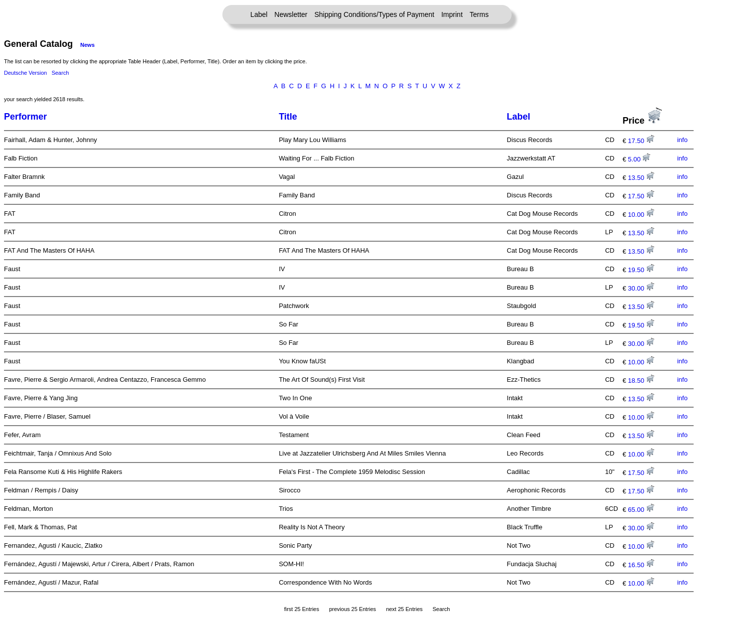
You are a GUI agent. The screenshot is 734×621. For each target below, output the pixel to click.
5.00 (639, 159)
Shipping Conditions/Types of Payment (374, 14)
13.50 (641, 177)
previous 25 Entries (352, 609)
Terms (479, 14)
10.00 (641, 214)
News (87, 45)
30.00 (641, 288)
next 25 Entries (404, 609)
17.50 (641, 141)
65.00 (641, 509)
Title (288, 117)
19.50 (641, 270)
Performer (25, 117)
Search (60, 73)
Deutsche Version (25, 73)
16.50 (641, 565)
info (682, 140)
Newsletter (290, 14)
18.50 (641, 380)
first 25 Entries (301, 609)
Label (258, 14)
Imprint (452, 14)
